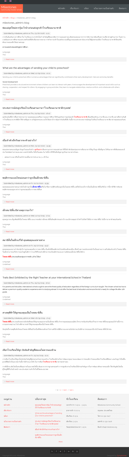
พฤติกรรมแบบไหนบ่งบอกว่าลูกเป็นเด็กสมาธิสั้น (26, 177)
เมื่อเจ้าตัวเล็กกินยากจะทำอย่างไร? (20, 140)
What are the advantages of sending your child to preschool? (36, 68)
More (60, 442)
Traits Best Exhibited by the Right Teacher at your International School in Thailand (47, 277)
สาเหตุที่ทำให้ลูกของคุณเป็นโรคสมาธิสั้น (22, 312)
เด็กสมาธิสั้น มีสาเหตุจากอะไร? (18, 210)
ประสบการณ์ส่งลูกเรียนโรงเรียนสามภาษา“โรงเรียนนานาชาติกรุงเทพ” (37, 108)
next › (65, 390)
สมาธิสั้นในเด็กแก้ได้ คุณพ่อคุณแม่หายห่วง (24, 240)
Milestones (8, 7)
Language (6, 52)
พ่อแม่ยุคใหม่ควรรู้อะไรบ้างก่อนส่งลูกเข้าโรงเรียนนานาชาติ (32, 27)
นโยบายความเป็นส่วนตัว (104, 8)
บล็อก (86, 8)
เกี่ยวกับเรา (74, 8)
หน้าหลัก (61, 8)
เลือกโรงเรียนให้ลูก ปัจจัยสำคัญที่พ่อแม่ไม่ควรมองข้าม (29, 350)
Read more (10, 59)
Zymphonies (121, 455)
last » (72, 390)
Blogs (13, 18)
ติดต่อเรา (122, 8)
